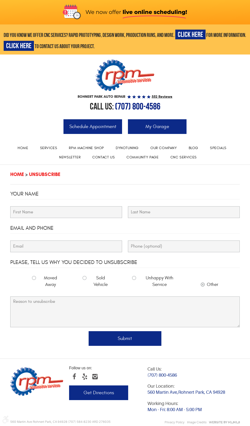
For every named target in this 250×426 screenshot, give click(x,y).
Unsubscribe (44, 174)
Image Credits (197, 422)
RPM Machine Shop (86, 148)
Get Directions (98, 392)
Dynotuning (127, 148)
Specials (218, 148)
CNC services (183, 157)
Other (212, 284)
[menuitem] (23, 148)
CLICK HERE (190, 34)
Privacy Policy (175, 422)
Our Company (163, 148)
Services (48, 148)
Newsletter (70, 157)
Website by (224, 422)
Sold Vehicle (101, 281)
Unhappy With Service (159, 281)
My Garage (157, 126)
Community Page (142, 157)
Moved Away (50, 281)
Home (23, 148)
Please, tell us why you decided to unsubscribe (73, 262)
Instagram (95, 376)
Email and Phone (31, 228)
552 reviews (162, 96)
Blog (193, 148)
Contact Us (103, 157)
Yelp (84, 376)
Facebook (74, 376)
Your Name (24, 194)
